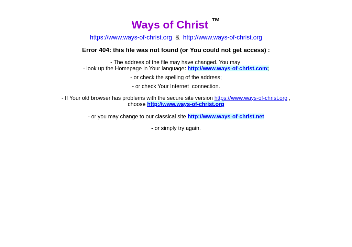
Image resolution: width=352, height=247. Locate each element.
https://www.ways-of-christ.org (251, 98)
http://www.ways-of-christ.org (222, 37)
